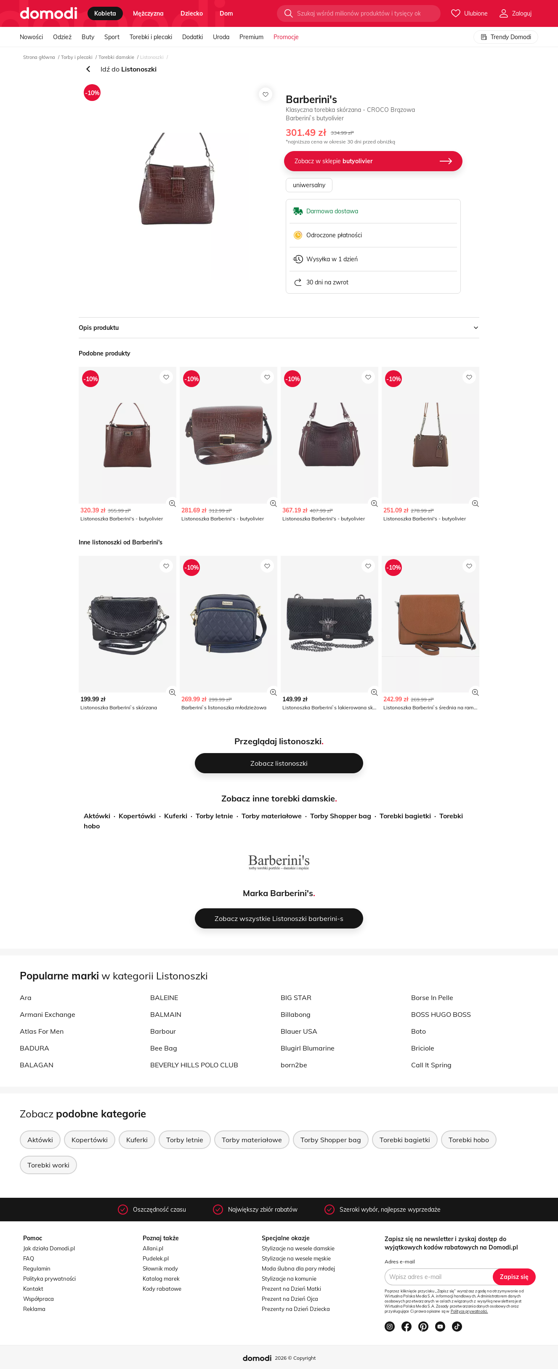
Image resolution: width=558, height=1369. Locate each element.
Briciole (422, 1048)
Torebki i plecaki (151, 37)
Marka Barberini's (278, 893)
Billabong (296, 1014)
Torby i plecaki (77, 57)
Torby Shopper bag (340, 816)
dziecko (192, 13)
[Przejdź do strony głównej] (48, 13)
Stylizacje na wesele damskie (298, 1248)
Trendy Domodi (506, 37)
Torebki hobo (469, 1140)
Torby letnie (214, 816)
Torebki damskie (116, 57)
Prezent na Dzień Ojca (290, 1298)
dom (226, 13)
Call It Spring (431, 1065)
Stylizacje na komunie (289, 1278)
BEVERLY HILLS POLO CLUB (194, 1065)
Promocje (286, 37)
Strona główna (39, 57)
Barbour (163, 1031)
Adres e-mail (400, 1261)
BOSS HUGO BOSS (441, 1014)
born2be (294, 1065)
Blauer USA (299, 1031)
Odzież (62, 37)
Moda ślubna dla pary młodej (298, 1268)
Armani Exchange (47, 1014)
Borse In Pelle (432, 997)
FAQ (28, 1258)
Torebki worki (48, 1165)
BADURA (34, 1048)
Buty (88, 37)
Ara (26, 997)
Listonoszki (152, 57)
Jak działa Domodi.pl (49, 1248)
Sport (112, 37)
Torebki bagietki (405, 816)
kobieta (105, 13)
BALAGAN (36, 1065)
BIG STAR (296, 997)
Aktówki (97, 816)
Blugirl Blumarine (308, 1048)
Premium (251, 37)
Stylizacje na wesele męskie (296, 1258)
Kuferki (175, 816)
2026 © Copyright (295, 1358)
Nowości (31, 37)
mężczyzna (148, 13)
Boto (418, 1031)
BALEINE (164, 997)
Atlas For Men (42, 1031)
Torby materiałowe (272, 816)
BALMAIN (165, 1014)
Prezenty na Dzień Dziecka (296, 1308)
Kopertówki (137, 816)
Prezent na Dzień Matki (291, 1288)
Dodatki (192, 37)
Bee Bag (163, 1048)
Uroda (221, 37)
